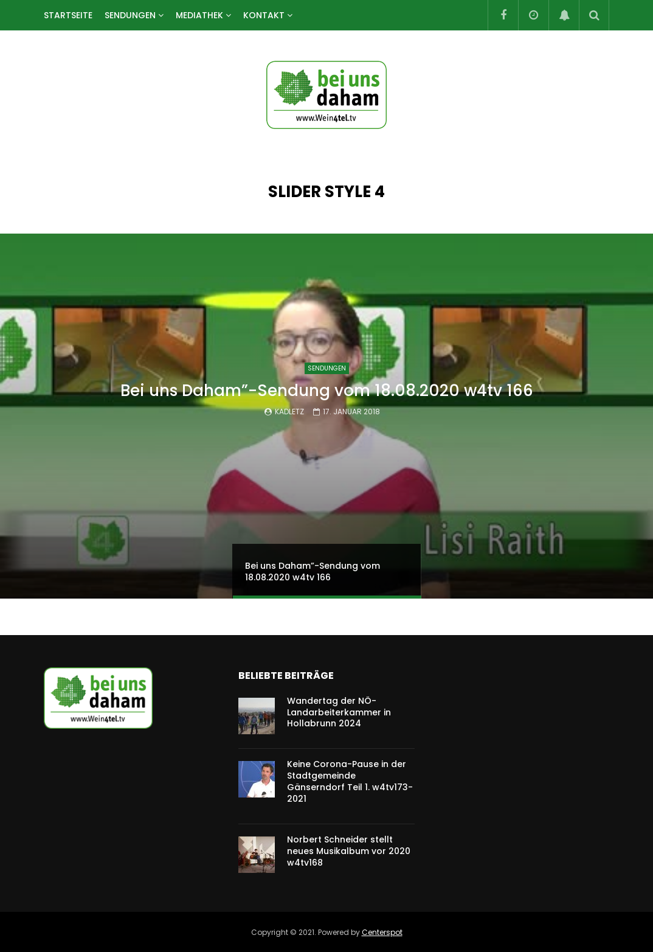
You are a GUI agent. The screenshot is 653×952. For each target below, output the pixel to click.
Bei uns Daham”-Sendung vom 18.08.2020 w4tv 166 (326, 390)
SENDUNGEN (130, 15)
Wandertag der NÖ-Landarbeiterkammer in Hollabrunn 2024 (339, 712)
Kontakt (264, 15)
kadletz (289, 411)
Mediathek (199, 15)
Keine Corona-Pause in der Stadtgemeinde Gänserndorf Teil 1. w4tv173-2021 (350, 781)
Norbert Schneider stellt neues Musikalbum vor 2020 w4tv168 (348, 851)
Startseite (68, 15)
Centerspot (382, 932)
